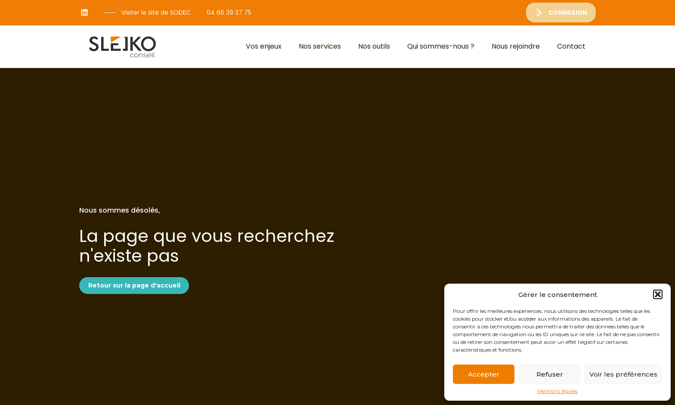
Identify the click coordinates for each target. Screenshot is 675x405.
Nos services (320, 46)
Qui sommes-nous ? (440, 46)
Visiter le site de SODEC (156, 12)
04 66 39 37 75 (229, 12)
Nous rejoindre (516, 46)
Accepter (483, 374)
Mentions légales (557, 391)
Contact (571, 46)
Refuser (549, 374)
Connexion (567, 12)
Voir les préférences (623, 374)
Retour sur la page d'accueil (134, 285)
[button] (657, 294)
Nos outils (374, 46)
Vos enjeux (264, 46)
